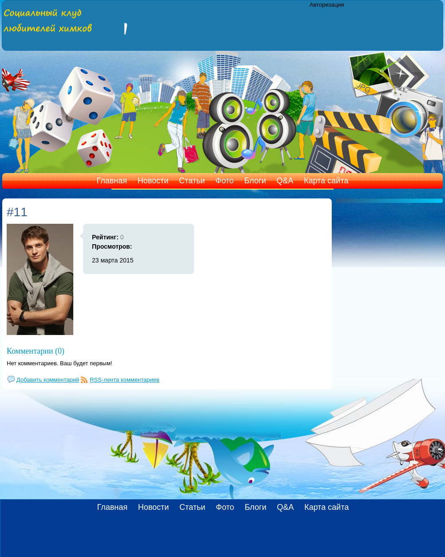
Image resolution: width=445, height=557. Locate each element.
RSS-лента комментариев (124, 379)
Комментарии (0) (35, 351)
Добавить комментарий (47, 379)
